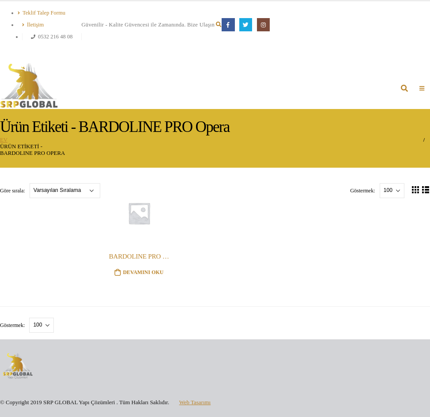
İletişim (33, 25)
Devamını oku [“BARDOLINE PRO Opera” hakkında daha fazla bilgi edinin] (143, 272)
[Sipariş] (65, 190)
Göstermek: (363, 190)
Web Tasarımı (195, 402)
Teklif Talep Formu (41, 13)
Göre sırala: (13, 190)
